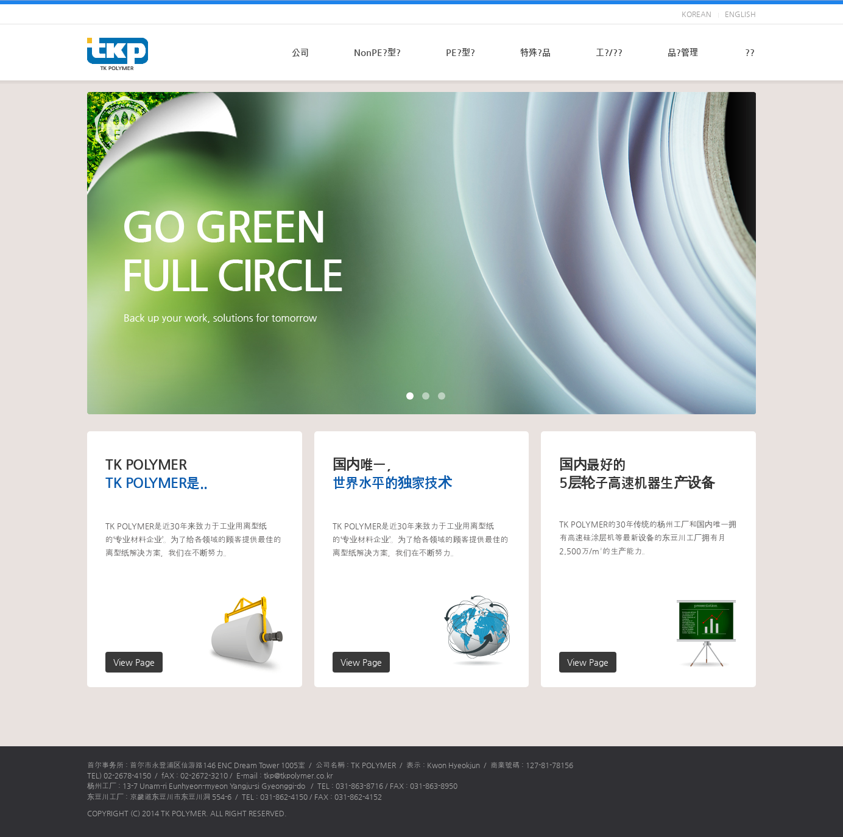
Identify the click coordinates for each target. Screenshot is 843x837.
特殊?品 (535, 52)
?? (750, 52)
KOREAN (696, 14)
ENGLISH (740, 14)
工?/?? (609, 52)
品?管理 (683, 52)
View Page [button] (134, 662)
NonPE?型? (377, 52)
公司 (300, 52)
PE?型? (460, 52)
